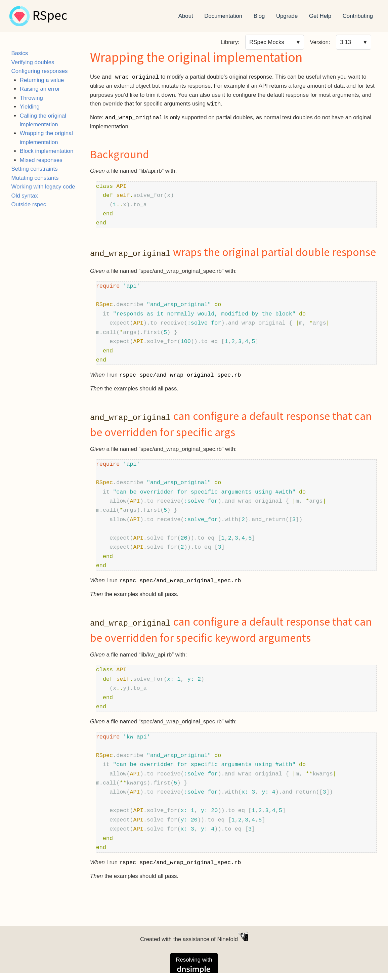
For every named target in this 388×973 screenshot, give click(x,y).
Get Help (320, 16)
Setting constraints (34, 169)
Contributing (358, 16)
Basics (19, 53)
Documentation (223, 16)
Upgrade (287, 16)
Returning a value (42, 80)
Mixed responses (41, 160)
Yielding (30, 106)
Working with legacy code (43, 186)
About (185, 16)
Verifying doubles (32, 62)
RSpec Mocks (266, 42)
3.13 (345, 42)
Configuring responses (39, 71)
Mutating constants (35, 178)
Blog (259, 16)
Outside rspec (28, 204)
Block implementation (47, 151)
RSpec (49, 16)
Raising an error (40, 89)
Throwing (31, 98)
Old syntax (24, 196)
